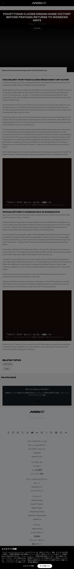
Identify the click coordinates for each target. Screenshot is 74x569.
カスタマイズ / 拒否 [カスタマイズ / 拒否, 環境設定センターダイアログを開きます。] (28, 566)
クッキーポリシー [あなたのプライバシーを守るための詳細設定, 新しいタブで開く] (33, 562)
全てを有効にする (45, 566)
